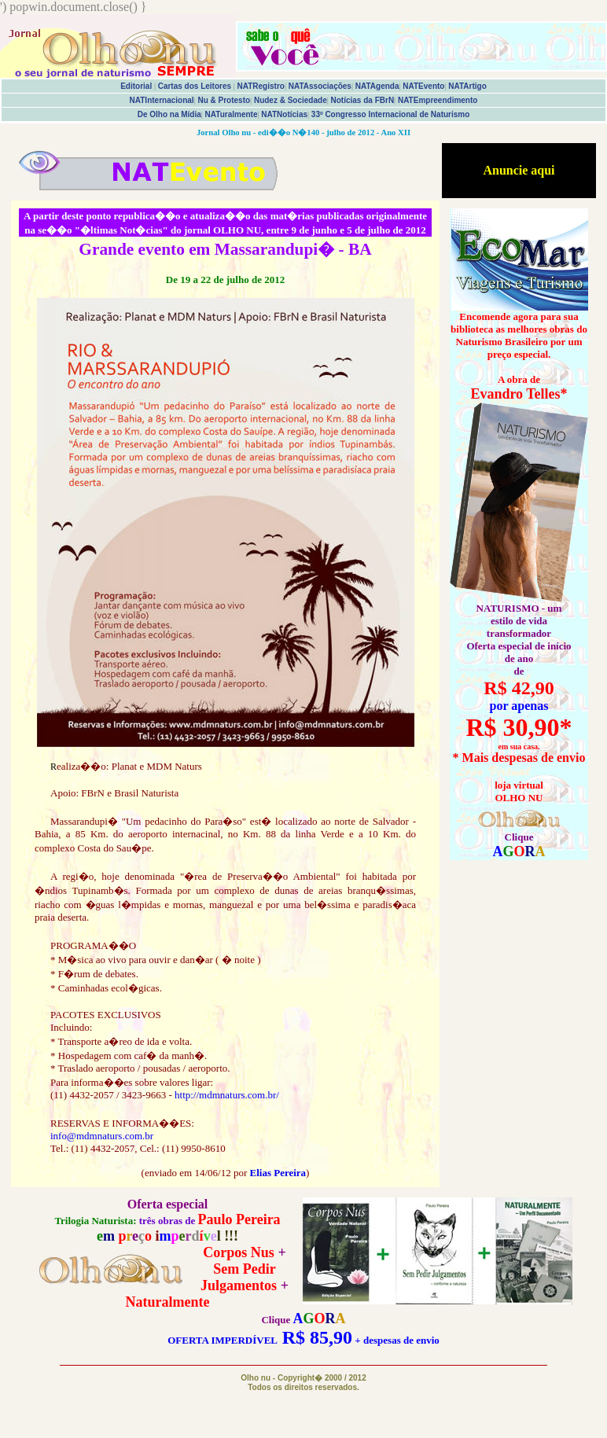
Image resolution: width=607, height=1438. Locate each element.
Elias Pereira (277, 1173)
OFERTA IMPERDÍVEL (222, 1340)
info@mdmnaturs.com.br (101, 1136)
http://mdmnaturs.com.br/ (227, 1095)
